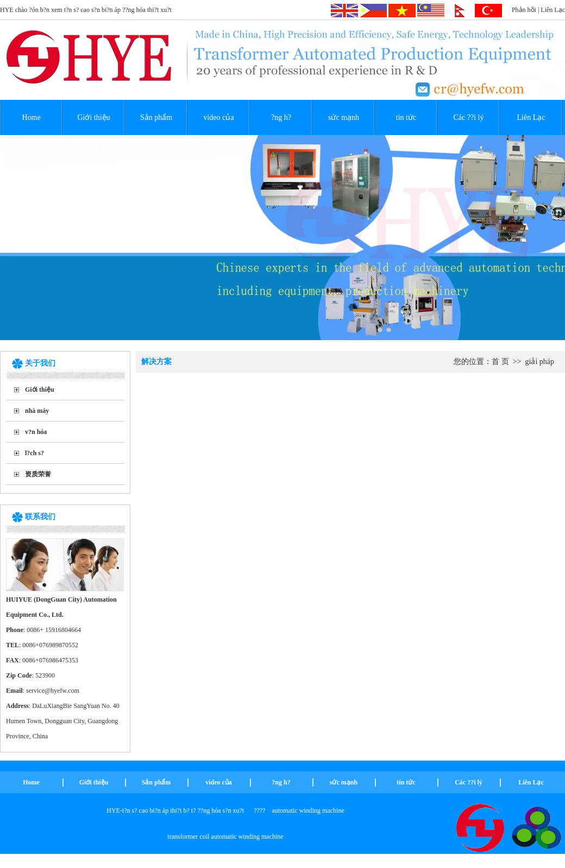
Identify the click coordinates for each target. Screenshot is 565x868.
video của (218, 117)
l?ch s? (34, 453)
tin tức (406, 117)
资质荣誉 (38, 474)
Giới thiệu (93, 117)
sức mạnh (343, 117)
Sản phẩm (156, 117)
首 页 (500, 362)
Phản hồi (524, 10)
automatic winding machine (308, 810)
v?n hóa (36, 432)
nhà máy (37, 410)
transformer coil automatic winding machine (225, 836)
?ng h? (281, 117)
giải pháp (540, 362)
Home (31, 117)
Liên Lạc (553, 10)
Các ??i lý (469, 117)
